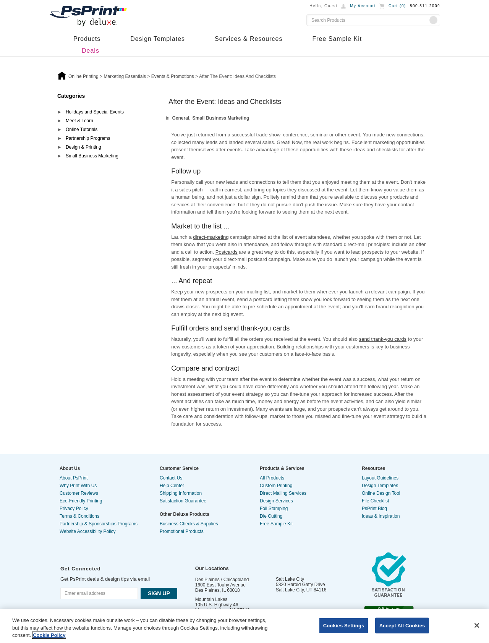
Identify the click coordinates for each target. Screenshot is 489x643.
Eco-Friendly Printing (81, 501)
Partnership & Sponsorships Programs (99, 523)
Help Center (172, 485)
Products (86, 39)
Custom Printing (276, 485)
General (180, 118)
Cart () (397, 6)
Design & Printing (83, 147)
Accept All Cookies (402, 625)
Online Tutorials (81, 129)
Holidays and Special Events (95, 112)
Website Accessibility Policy (88, 531)
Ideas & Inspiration (381, 516)
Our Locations (212, 568)
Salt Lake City (290, 579)
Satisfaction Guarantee (183, 501)
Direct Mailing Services (283, 493)
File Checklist (375, 501)
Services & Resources (248, 39)
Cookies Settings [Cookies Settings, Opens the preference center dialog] (343, 625)
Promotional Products (182, 531)
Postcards (226, 252)
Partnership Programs (88, 138)
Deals (90, 50)
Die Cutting (271, 516)
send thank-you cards (382, 339)
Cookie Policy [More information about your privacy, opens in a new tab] (49, 635)
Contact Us (171, 478)
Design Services (276, 501)
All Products (272, 478)
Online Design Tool (381, 493)
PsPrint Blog (374, 508)
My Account (363, 6)
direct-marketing (210, 237)
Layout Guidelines (380, 478)
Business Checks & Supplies (189, 523)
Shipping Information (181, 493)
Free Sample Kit (337, 39)
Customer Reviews (79, 493)
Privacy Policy (74, 508)
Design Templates (157, 39)
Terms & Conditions (79, 516)
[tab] (100, 113)
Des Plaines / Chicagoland (222, 579)
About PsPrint (73, 478)
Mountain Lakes (211, 599)
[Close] (476, 625)
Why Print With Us (78, 485)
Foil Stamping (274, 508)
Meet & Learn (79, 120)
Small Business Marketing (92, 156)
